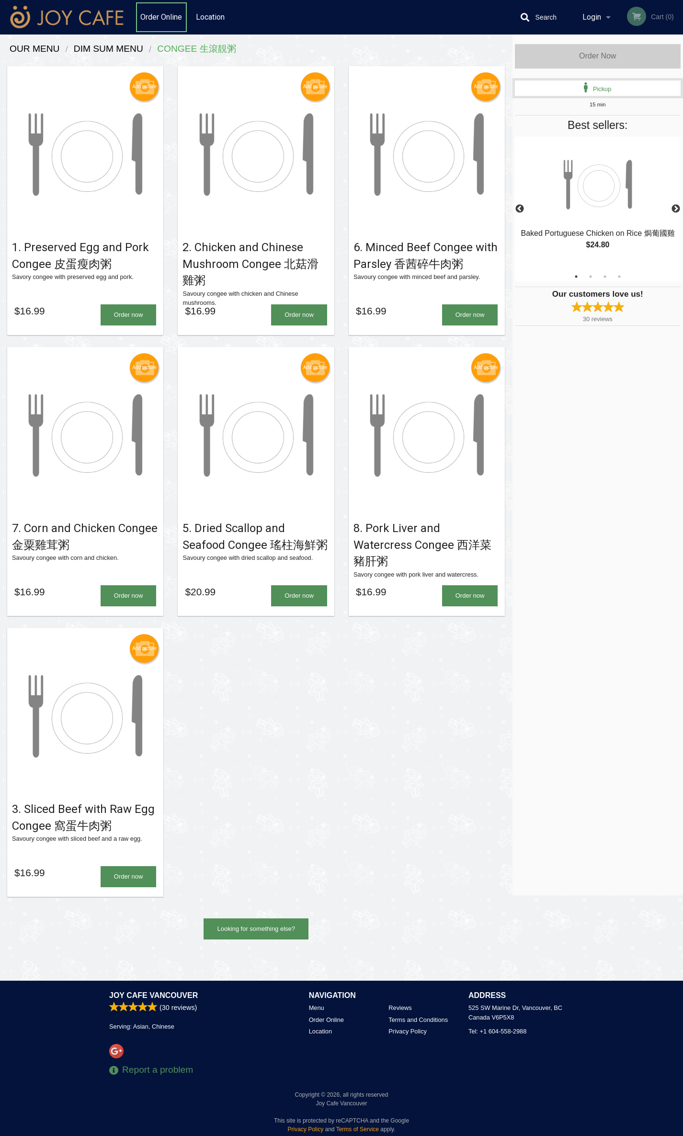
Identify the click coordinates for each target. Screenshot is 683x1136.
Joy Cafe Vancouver (153, 995)
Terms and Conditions (418, 1019)
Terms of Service (357, 1129)
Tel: (497, 1031)
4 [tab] (619, 276)
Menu (316, 1007)
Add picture (144, 86)
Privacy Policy (407, 1031)
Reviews (399, 1007)
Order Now (597, 56)
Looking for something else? (256, 953)
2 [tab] (590, 276)
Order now (128, 322)
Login (591, 17)
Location (210, 17)
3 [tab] (605, 276)
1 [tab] (576, 276)
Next (676, 209)
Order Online (161, 17)
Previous (519, 209)
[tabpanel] (598, 203)
